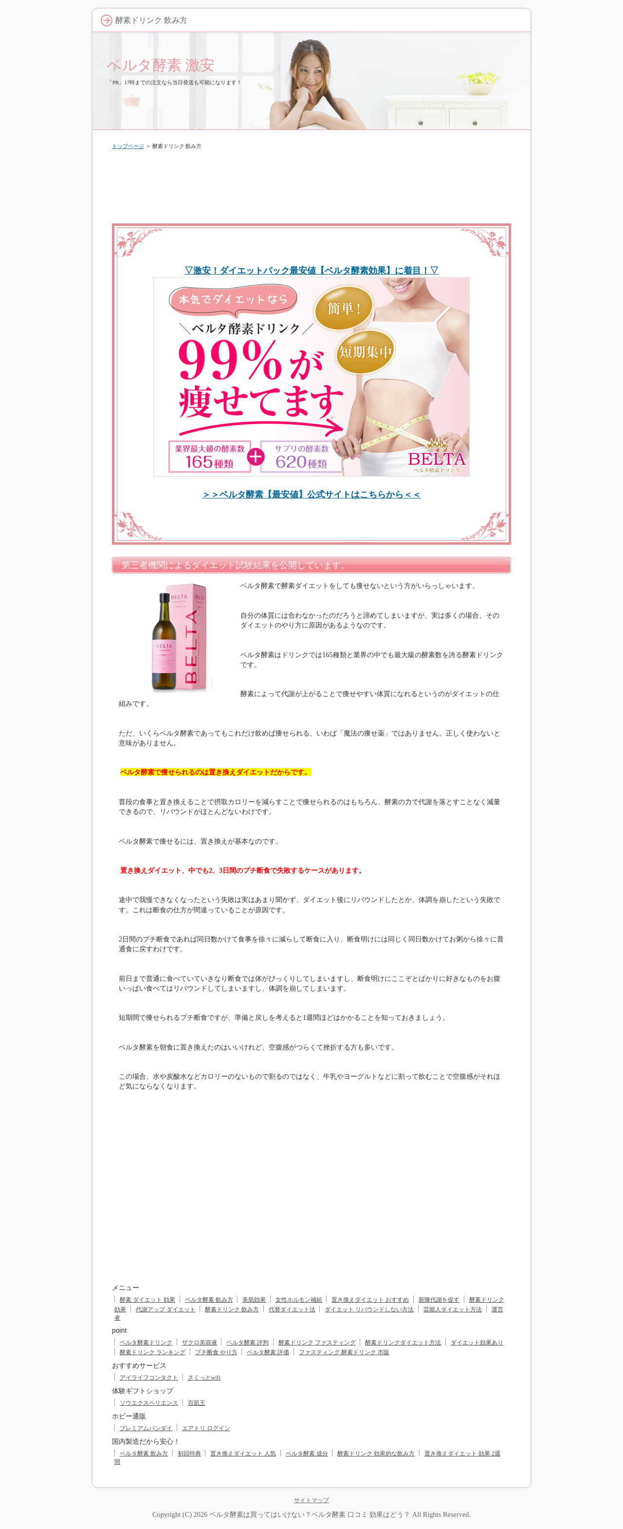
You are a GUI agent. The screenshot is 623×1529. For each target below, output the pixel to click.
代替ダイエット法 (292, 1309)
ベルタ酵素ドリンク (146, 1342)
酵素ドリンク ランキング (152, 1352)
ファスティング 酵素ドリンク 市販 (344, 1352)
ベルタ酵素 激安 (161, 65)
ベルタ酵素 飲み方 (209, 1299)
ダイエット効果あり (477, 1342)
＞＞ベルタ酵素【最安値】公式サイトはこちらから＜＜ (311, 494)
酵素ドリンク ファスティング (317, 1342)
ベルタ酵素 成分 (307, 1453)
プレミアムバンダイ (146, 1428)
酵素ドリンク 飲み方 (232, 1309)
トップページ (128, 146)
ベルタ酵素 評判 (247, 1342)
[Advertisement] (311, 184)
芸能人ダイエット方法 (452, 1309)
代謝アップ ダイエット (166, 1309)
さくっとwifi (204, 1377)
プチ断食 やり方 (216, 1352)
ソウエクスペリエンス (149, 1403)
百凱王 (196, 1403)
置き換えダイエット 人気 (243, 1453)
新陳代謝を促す (439, 1299)
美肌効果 (254, 1299)
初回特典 (189, 1453)
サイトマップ (311, 1500)
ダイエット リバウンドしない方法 (369, 1309)
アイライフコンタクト (149, 1377)
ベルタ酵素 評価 (268, 1352)
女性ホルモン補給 (298, 1299)
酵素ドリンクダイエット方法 (403, 1342)
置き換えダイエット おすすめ (370, 1299)
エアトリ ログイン (206, 1428)
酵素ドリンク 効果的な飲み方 (376, 1453)
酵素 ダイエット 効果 (147, 1299)
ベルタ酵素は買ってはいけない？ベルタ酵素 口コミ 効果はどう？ (309, 1514)
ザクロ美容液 (199, 1342)
